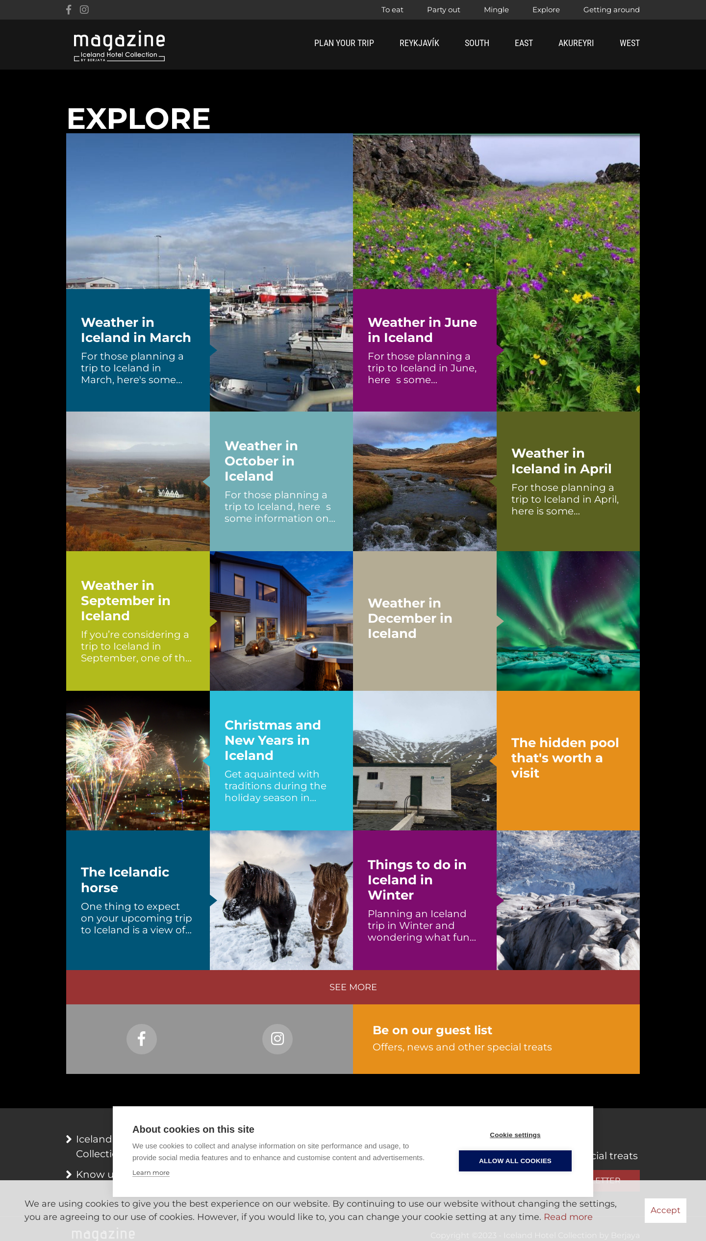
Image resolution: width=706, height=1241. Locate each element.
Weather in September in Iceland (126, 601)
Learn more (151, 1172)
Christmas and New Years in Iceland (273, 740)
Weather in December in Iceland (410, 618)
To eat (392, 9)
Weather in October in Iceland (261, 461)
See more (353, 987)
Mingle (496, 9)
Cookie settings (515, 1135)
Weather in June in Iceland (422, 330)
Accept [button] (666, 1210)
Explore (546, 9)
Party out (443, 9)
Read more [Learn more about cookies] (568, 1217)
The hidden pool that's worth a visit (565, 758)
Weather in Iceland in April (561, 461)
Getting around (611, 9)
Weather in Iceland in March (136, 330)
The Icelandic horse (125, 880)
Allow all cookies (515, 1161)
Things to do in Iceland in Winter (417, 880)
